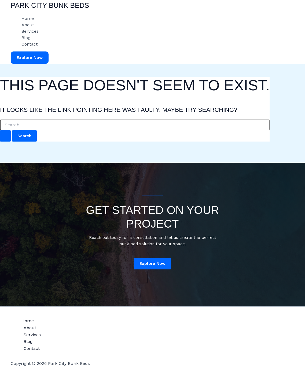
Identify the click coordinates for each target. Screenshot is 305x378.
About (27, 24)
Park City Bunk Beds (50, 5)
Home (27, 18)
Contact (29, 44)
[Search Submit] (5, 136)
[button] (30, 57)
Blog (25, 37)
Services (30, 31)
